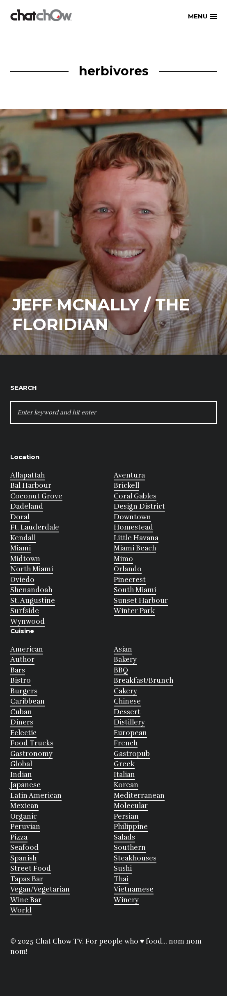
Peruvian (25, 826)
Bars (17, 670)
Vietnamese (134, 889)
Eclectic (23, 733)
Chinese (127, 701)
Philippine (131, 826)
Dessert (127, 712)
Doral (20, 517)
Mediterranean (139, 795)
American (26, 649)
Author (22, 659)
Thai (121, 879)
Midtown (25, 559)
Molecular (131, 805)
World (21, 910)
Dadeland (26, 506)
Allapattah (27, 475)
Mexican (24, 805)
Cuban (21, 712)
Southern (130, 847)
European (130, 733)
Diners (21, 722)
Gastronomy (31, 753)
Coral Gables (135, 496)
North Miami (31, 569)
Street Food (30, 868)
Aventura (129, 475)
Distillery (129, 722)
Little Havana (136, 538)
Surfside (24, 611)
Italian (124, 774)
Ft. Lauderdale (34, 527)
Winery (126, 900)
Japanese (25, 785)
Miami (20, 548)
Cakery (125, 691)
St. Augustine (32, 600)
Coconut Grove (36, 496)
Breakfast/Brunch (143, 680)
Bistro (20, 680)
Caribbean (27, 701)
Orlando (128, 569)
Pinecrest (130, 579)
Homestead (133, 527)
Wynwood (27, 621)
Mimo (123, 559)
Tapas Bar (26, 879)
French (126, 743)
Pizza (19, 837)
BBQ (121, 670)
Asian (123, 649)
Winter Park (134, 611)
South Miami (135, 590)
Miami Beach (135, 548)
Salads (124, 837)
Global (21, 764)
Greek (124, 764)
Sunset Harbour (141, 600)
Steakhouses (135, 858)
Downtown (132, 517)
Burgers (23, 691)
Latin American (36, 795)
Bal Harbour (30, 485)
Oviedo (22, 579)
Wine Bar (25, 900)
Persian (126, 816)
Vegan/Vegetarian (40, 889)
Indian (21, 774)
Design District (139, 506)
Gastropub (132, 753)
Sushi (123, 868)
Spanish (23, 858)
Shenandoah (31, 590)
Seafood (24, 847)
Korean (126, 785)
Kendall (23, 538)
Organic (23, 816)
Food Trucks (31, 743)
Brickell (126, 485)
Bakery (125, 659)
